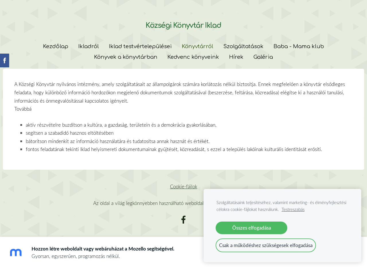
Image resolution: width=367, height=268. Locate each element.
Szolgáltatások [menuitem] (243, 46)
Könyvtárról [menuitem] (197, 46)
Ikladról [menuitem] (88, 46)
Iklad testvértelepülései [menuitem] (140, 46)
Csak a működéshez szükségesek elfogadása (266, 245)
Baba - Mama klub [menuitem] (299, 46)
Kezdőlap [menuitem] (55, 46)
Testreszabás (293, 209)
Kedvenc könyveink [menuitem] (193, 57)
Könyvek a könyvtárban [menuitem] (125, 57)
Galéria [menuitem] (263, 57)
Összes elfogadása (251, 227)
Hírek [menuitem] (236, 57)
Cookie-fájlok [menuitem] (183, 186)
